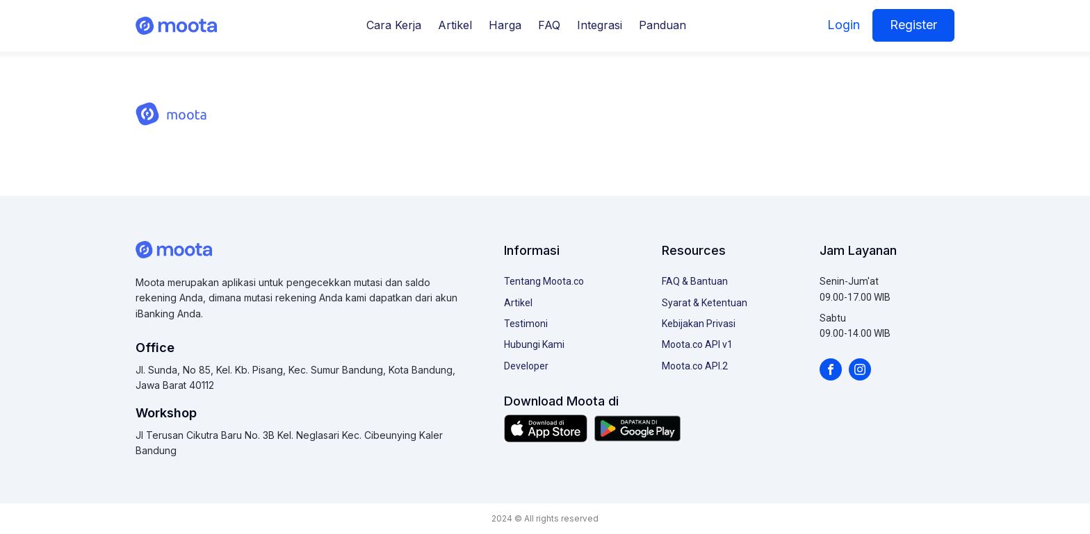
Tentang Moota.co (544, 281)
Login (843, 24)
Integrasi (599, 25)
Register (913, 24)
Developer (526, 366)
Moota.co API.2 (695, 366)
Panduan (662, 25)
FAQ (549, 25)
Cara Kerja (393, 25)
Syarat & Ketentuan (704, 302)
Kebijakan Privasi (698, 323)
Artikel (455, 25)
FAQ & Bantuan (695, 281)
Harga (505, 25)
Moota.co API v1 (697, 344)
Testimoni (526, 323)
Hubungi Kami (534, 344)
